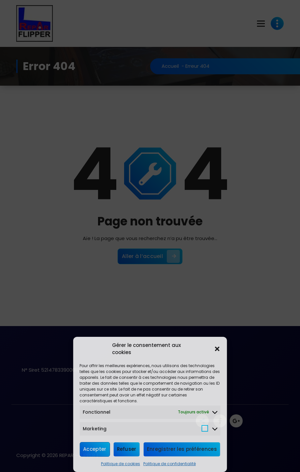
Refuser (126, 449)
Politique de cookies (120, 463)
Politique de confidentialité (169, 463)
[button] (217, 349)
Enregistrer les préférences (182, 449)
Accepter (94, 449)
